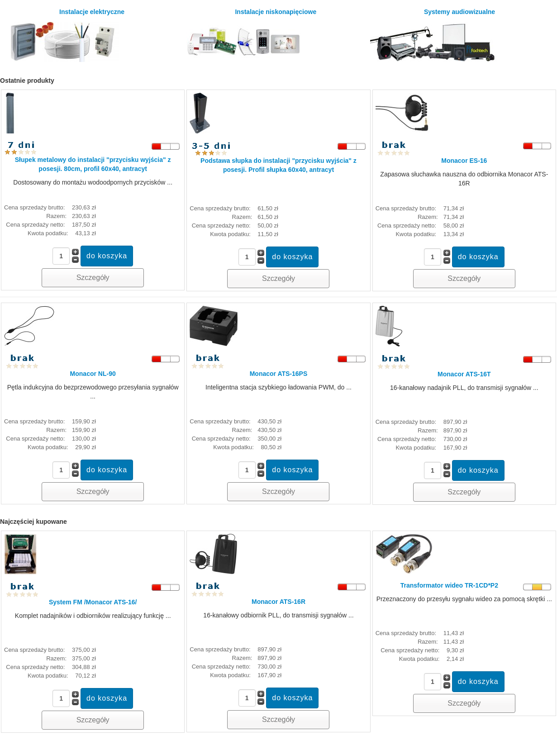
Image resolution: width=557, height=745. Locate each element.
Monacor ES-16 (464, 160)
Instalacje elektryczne (63, 35)
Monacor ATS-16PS (279, 373)
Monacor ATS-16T (464, 374)
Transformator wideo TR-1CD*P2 (449, 585)
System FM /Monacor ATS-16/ (93, 602)
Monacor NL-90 (93, 373)
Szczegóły (92, 277)
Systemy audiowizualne (434, 35)
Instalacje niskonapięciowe (251, 35)
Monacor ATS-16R (278, 601)
